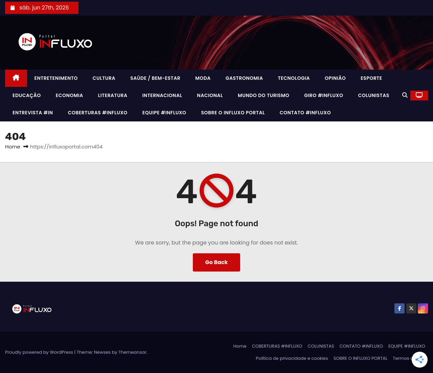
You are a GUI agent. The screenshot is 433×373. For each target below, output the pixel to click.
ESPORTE (371, 78)
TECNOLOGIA (294, 78)
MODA (203, 78)
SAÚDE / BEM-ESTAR (155, 78)
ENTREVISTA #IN (33, 112)
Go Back (216, 262)
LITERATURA (113, 95)
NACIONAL (210, 95)
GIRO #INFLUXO (323, 95)
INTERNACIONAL (162, 95)
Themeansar (132, 352)
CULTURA (104, 78)
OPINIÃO (335, 78)
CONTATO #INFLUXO (305, 112)
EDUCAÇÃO (27, 95)
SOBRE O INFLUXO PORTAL (233, 112)
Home (12, 146)
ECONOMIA (69, 95)
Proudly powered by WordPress (39, 352)
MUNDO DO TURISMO (263, 95)
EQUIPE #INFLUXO (164, 112)
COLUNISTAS (373, 95)
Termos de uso (409, 358)
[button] (405, 95)
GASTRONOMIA (244, 78)
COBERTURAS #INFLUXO (98, 112)
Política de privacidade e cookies (292, 358)
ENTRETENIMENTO (56, 78)
